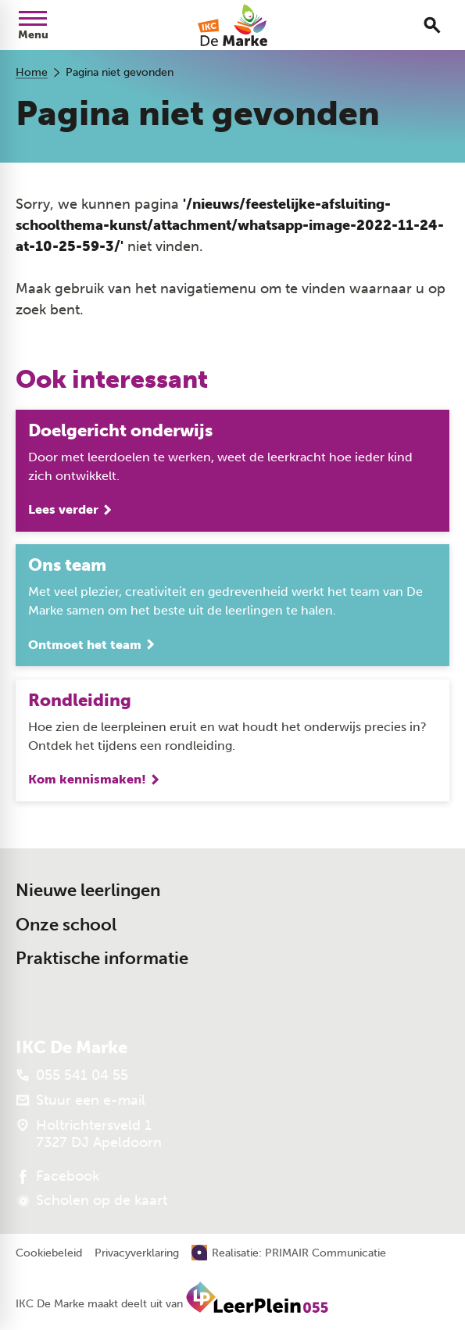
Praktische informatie (102, 958)
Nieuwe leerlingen (88, 890)
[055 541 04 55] (72, 1075)
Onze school (66, 924)
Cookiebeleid (49, 1253)
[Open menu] (33, 25)
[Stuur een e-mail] (80, 1100)
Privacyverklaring (137, 1253)
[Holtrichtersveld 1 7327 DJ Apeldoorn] (89, 1134)
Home (32, 72)
